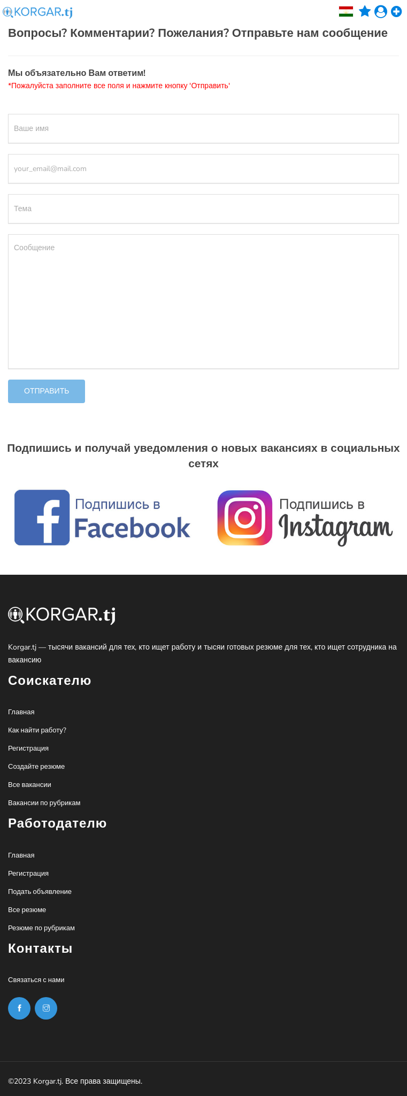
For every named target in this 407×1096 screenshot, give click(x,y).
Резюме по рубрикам (41, 928)
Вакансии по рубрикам (44, 803)
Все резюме (27, 910)
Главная (21, 712)
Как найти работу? (37, 730)
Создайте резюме (36, 766)
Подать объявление (40, 892)
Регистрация (28, 748)
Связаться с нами (36, 980)
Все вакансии (29, 785)
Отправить (46, 391)
